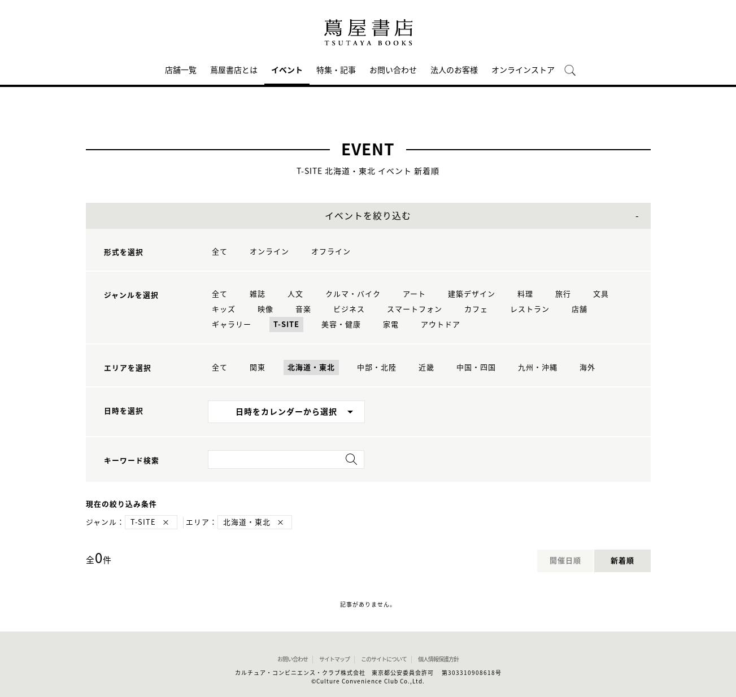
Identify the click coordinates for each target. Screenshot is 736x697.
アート (414, 294)
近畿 (426, 367)
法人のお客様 (454, 70)
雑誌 (257, 294)
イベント (287, 70)
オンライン (269, 251)
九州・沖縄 (538, 367)
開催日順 (565, 560)
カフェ (476, 309)
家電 (391, 324)
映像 (265, 309)
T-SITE (286, 324)
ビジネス (349, 309)
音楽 (303, 309)
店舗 (579, 309)
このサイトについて (384, 659)
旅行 (563, 294)
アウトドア (440, 324)
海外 (587, 367)
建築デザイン (471, 294)
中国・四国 (476, 367)
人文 (295, 294)
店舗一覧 (181, 70)
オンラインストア (523, 70)
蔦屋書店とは (234, 70)
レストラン (530, 309)
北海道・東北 (311, 367)
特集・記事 (336, 70)
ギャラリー (231, 324)
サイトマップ (334, 659)
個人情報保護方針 (438, 659)
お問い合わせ (393, 70)
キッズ (224, 309)
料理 (525, 294)
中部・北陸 (377, 367)
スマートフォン (414, 309)
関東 (257, 367)
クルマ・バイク (353, 294)
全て (220, 251)
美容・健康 (341, 324)
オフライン (331, 251)
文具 (601, 294)
